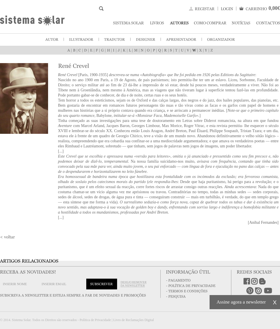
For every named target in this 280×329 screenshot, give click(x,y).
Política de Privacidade (95, 320)
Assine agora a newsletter (241, 302)
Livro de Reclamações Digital (133, 320)
